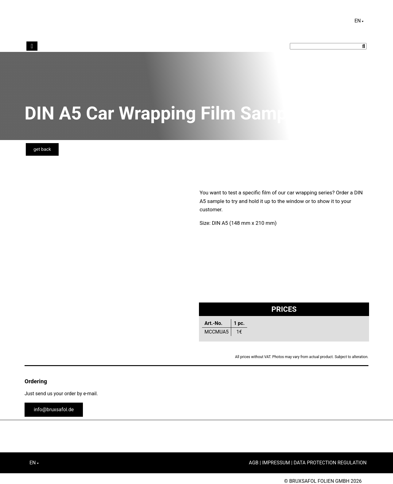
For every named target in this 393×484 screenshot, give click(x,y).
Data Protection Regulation (330, 463)
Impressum (276, 463)
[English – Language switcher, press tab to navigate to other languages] (359, 21)
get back (42, 149)
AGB (254, 463)
